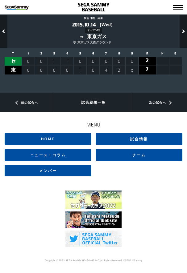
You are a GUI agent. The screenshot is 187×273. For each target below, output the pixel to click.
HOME (48, 139)
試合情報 (139, 139)
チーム (139, 155)
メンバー (48, 171)
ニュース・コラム (48, 155)
